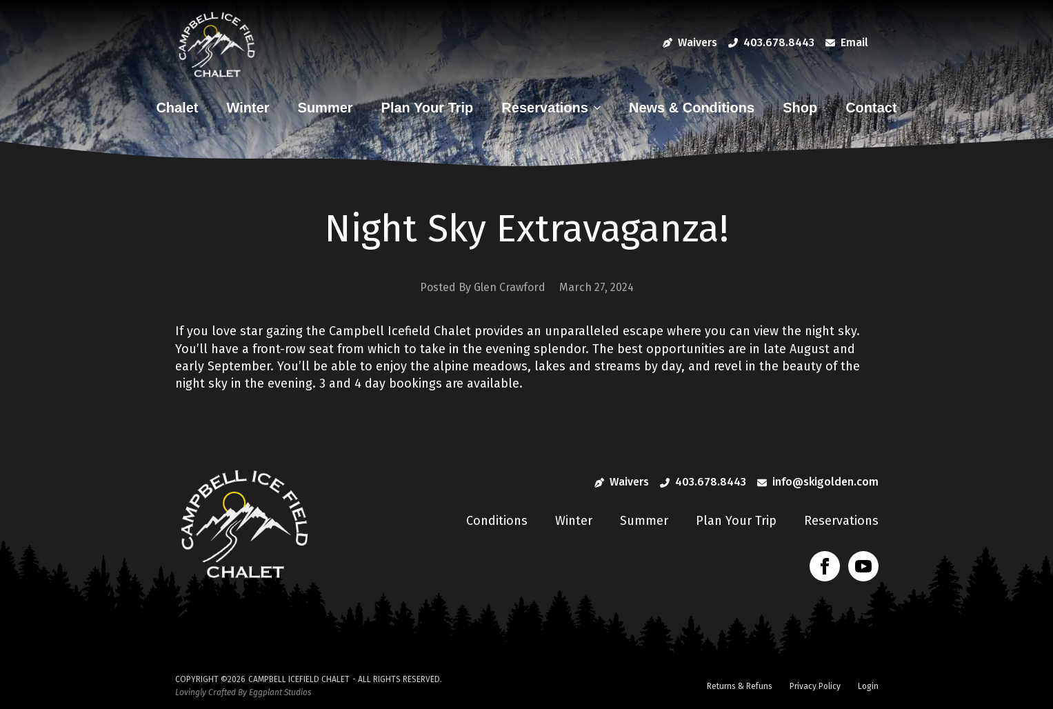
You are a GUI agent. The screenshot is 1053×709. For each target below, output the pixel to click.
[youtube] (863, 566)
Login (868, 686)
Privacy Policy (815, 686)
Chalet (177, 107)
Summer (325, 107)
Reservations (544, 107)
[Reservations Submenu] (600, 107)
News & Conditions (691, 107)
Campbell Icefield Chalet (299, 679)
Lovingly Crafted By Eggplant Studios (243, 692)
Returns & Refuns (739, 686)
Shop (800, 107)
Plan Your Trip (427, 107)
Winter (248, 107)
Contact (870, 107)
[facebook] (825, 566)
